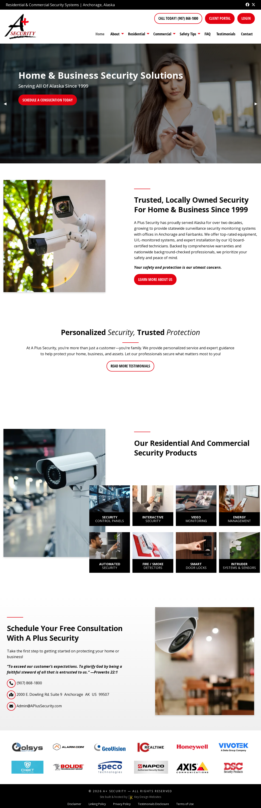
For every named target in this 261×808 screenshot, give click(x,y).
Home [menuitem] (99, 33)
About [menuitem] (115, 33)
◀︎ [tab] (7, 103)
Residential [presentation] (136, 33)
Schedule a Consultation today (47, 100)
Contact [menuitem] (247, 33)
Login (246, 18)
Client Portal (219, 18)
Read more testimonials (130, 366)
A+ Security (114, 791)
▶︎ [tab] (258, 103)
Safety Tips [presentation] (188, 33)
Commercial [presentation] (162, 33)
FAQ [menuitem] (207, 33)
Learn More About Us (155, 279)
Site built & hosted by (130, 797)
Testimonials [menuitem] (225, 33)
